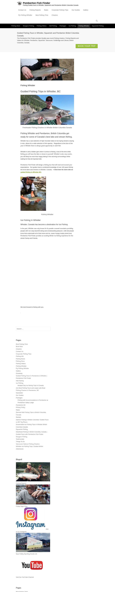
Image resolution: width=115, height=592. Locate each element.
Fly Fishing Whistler (25, 15)
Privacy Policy (20, 407)
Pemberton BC (21, 405)
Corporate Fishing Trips (60, 10)
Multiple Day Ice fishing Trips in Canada (31, 385)
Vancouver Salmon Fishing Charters (28, 444)
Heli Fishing (53, 26)
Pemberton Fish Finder (36, 3)
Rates (46, 10)
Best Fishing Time (42, 15)
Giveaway (19, 373)
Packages (63, 26)
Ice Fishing (72, 26)
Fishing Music (20, 359)
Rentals (18, 417)
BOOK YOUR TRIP (86, 46)
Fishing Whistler (84, 26)
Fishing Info (20, 356)
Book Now (19, 346)
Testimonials (20, 439)
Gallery (85, 10)
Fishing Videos (41, 26)
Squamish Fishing (98, 26)
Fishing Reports (35, 10)
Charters (55, 15)
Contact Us (22, 10)
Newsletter (19, 393)
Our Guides (76, 10)
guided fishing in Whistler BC (30, 172)
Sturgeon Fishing (28, 26)
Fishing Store (16, 26)
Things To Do (20, 441)
